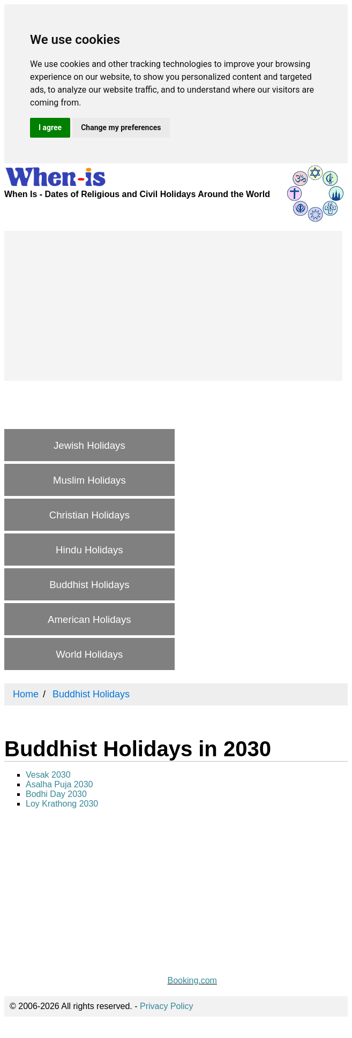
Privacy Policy (166, 1006)
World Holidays (89, 654)
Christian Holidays (89, 515)
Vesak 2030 (48, 774)
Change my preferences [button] (121, 127)
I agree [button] (50, 127)
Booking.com (192, 980)
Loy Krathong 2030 (62, 803)
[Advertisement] (173, 306)
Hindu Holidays (89, 549)
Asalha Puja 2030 (59, 784)
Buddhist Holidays (89, 584)
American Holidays (89, 619)
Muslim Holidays (89, 480)
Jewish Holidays (89, 445)
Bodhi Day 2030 (56, 794)
